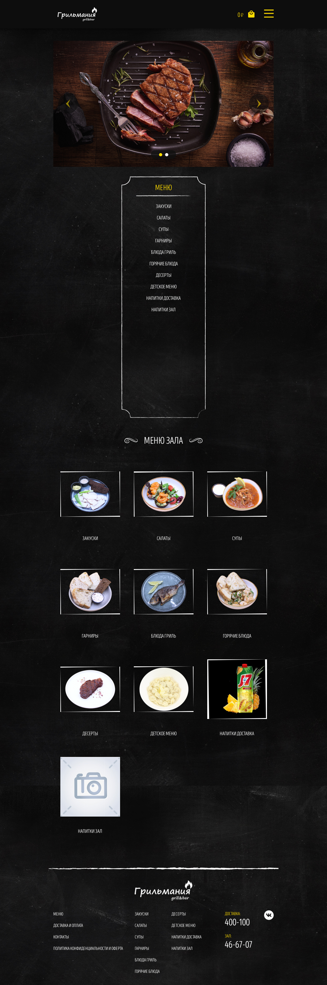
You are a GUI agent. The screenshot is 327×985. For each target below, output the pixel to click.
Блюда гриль (163, 252)
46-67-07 (238, 945)
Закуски (163, 207)
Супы (164, 229)
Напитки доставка (163, 298)
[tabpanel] (163, 104)
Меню (58, 914)
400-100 (237, 922)
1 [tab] (160, 154)
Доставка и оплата (68, 925)
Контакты (61, 937)
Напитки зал (163, 310)
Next (259, 104)
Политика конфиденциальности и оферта (88, 948)
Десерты (163, 275)
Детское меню (163, 287)
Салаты (164, 218)
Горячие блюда (163, 264)
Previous (68, 104)
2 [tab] (166, 154)
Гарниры (163, 241)
